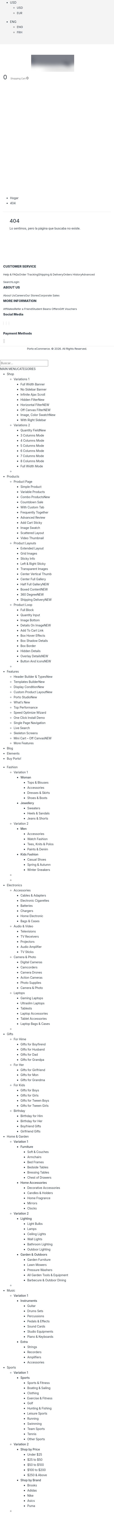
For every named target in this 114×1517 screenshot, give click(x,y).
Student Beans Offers (45, 309)
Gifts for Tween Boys (34, 1100)
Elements (13, 753)
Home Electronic (31, 916)
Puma (31, 1506)
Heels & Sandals (38, 813)
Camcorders (29, 967)
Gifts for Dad (29, 1054)
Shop (10, 374)
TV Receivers (29, 936)
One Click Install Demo (29, 717)
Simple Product (31, 486)
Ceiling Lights (36, 1234)
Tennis (31, 1434)
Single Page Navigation (30, 723)
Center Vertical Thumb (36, 574)
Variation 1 (21, 772)
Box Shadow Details (34, 640)
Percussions (35, 1316)
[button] (2, 357)
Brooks (32, 1485)
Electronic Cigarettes (34, 900)
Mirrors (32, 1203)
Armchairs (34, 1157)
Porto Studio (25, 697)
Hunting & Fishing (39, 1408)
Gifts (10, 1034)
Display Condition (29, 687)
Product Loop (23, 605)
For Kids (19, 1085)
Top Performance (26, 707)
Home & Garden (18, 1136)
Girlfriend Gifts (30, 1131)
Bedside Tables (37, 1167)
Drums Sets (35, 1311)
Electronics (14, 885)
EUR (19, 13)
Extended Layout (32, 548)
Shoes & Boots (37, 798)
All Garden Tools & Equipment (47, 1275)
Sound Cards (36, 1326)
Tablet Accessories (33, 1018)
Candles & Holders (40, 1193)
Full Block (27, 610)
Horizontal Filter (34, 405)
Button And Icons (35, 661)
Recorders (34, 1352)
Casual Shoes (36, 859)
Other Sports (36, 1439)
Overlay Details (34, 656)
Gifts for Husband (32, 1049)
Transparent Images (34, 569)
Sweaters (33, 808)
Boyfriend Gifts (30, 1126)
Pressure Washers (39, 1270)
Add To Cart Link (31, 630)
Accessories (35, 787)
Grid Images (28, 553)
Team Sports (36, 1429)
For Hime (20, 1039)
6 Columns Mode (32, 451)
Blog (10, 748)
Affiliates (8, 309)
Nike (30, 1495)
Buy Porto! (14, 758)
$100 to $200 (36, 1470)
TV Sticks (26, 952)
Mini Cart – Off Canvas (33, 738)
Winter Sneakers (38, 870)
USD (13, 2)
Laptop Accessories (34, 1013)
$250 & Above (37, 1475)
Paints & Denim (37, 849)
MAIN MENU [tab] (8, 369)
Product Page (23, 481)
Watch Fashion (37, 839)
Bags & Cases (29, 921)
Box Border (28, 646)
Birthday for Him (31, 1116)
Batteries (26, 905)
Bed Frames (35, 1162)
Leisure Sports (37, 1413)
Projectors (27, 941)
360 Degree (32, 594)
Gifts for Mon (29, 1075)
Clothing (33, 1393)
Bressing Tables (38, 1172)
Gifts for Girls (29, 1095)
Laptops (19, 993)
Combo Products (35, 497)
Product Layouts (25, 543)
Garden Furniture (39, 1259)
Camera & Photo (25, 957)
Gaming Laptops (31, 998)
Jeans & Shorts (37, 818)
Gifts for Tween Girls (34, 1105)
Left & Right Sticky (33, 563)
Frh (19, 32)
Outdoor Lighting (39, 1249)
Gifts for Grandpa (32, 1059)
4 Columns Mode (32, 440)
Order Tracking (28, 274)
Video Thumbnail (32, 538)
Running (33, 1418)
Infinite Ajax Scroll (32, 394)
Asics (31, 1500)
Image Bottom (30, 620)
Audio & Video (23, 926)
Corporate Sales (49, 295)
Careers (20, 295)
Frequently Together (34, 512)
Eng (13, 22)
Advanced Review (32, 517)
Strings (32, 1347)
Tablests (26, 1008)
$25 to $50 (34, 1459)
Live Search (22, 728)
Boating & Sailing (39, 1388)
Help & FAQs (11, 274)
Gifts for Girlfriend (32, 1070)
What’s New (22, 702)
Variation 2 (21, 823)
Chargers (26, 911)
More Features (24, 743)
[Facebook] (3, 323)
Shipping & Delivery (50, 274)
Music (11, 1290)
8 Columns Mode (32, 461)
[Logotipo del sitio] (38, 63)
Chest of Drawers (39, 1177)
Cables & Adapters (33, 895)
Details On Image (35, 625)
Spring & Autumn (39, 864)
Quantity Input (30, 615)
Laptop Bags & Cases (35, 1024)
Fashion (12, 767)
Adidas (32, 1490)
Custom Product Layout (33, 692)
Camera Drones (31, 972)
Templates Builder (29, 682)
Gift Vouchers (68, 309)
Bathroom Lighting (40, 1244)
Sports (11, 1367)
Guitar (31, 1306)
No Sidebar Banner (33, 389)
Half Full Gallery (34, 584)
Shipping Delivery (36, 599)
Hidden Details (30, 651)
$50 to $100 (35, 1465)
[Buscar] (52, 363)
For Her (19, 1065)
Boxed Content (34, 589)
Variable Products (32, 492)
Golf (30, 1403)
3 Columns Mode (32, 435)
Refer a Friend (23, 309)
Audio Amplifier (31, 947)
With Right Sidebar (33, 420)
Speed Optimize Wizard (30, 712)
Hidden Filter (32, 399)
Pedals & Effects (38, 1321)
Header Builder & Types (33, 676)
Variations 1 (21, 379)
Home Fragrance (38, 1198)
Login (15, 282)
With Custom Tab (32, 507)
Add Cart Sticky (31, 522)
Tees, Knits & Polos (40, 844)
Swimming (34, 1423)
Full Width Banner (32, 384)
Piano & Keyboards (40, 1336)
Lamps (31, 1229)
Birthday (19, 1111)
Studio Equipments (40, 1331)
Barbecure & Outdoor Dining (46, 1280)
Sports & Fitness (38, 1383)
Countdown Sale (31, 502)
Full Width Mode (31, 466)
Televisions (28, 931)
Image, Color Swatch (37, 415)
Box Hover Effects (32, 635)
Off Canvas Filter (35, 410)
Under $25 (34, 1454)
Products (13, 476)
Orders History (72, 274)
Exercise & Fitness (39, 1398)
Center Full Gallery (33, 579)
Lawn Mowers (37, 1265)
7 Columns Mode (32, 456)
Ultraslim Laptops (32, 1003)
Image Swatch (30, 528)
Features (13, 671)
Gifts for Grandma (32, 1080)
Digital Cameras (31, 962)
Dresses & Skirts (38, 793)
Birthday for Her (31, 1121)
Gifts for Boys (29, 1090)
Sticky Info (27, 558)
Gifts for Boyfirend (33, 1044)
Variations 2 (22, 425)
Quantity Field (33, 430)
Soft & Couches (38, 1152)
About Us (9, 295)
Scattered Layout (32, 533)
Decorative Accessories (43, 1188)
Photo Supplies (30, 982)
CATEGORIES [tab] (26, 369)
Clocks (32, 1208)
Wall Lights (34, 1239)
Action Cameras (31, 977)
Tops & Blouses (37, 782)
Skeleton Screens (26, 733)
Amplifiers (34, 1357)
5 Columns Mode (32, 445)
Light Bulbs (35, 1223)
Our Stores (32, 295)
